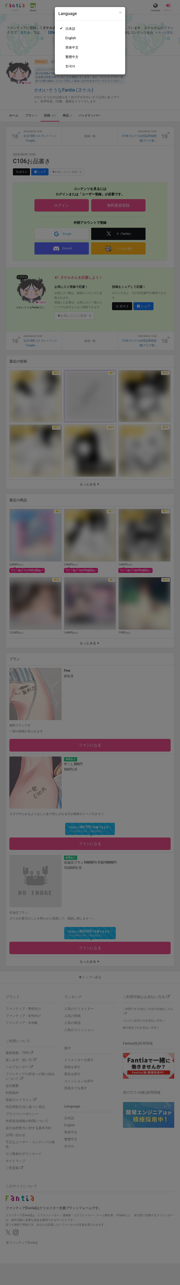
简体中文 (72, 47)
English (70, 38)
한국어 (70, 66)
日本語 (70, 29)
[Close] (120, 12)
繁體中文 (72, 57)
